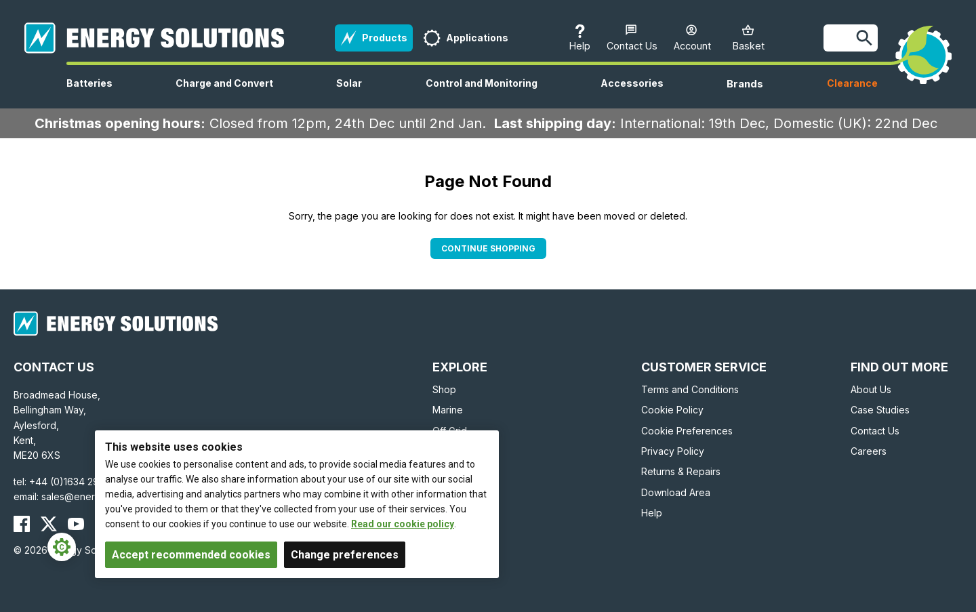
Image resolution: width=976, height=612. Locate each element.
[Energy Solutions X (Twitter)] (49, 524)
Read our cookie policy (402, 523)
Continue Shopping (488, 248)
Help (651, 512)
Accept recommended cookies (191, 554)
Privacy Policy (672, 451)
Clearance (852, 83)
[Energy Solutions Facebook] (22, 524)
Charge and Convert (224, 92)
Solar (349, 92)
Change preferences (345, 554)
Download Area (675, 492)
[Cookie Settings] (61, 547)
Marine (447, 409)
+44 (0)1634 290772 (76, 481)
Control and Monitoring (481, 92)
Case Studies (880, 409)
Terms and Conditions (690, 389)
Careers (869, 451)
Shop (444, 389)
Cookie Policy (672, 409)
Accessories (632, 92)
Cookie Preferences (687, 430)
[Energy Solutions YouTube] (76, 524)
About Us (871, 389)
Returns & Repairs (680, 471)
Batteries (89, 92)
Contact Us (875, 430)
